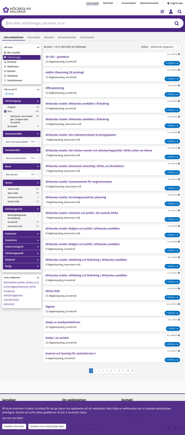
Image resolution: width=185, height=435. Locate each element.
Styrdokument (13, 80)
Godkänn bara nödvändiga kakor (47, 426)
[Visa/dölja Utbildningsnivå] (37, 209)
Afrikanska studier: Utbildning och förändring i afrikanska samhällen (86, 259)
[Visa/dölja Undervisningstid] (37, 247)
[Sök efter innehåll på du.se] (88, 23)
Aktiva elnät (53, 291)
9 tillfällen (172, 297)
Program (11, 107)
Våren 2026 (13, 193)
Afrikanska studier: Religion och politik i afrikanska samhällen (83, 228)
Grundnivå (12, 222)
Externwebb (92, 3)
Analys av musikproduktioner (63, 322)
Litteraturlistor (11, 299)
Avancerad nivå (15, 226)
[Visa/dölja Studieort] (37, 260)
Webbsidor (11, 66)
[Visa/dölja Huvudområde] (37, 150)
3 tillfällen (172, 313)
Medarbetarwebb (149, 3)
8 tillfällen (172, 344)
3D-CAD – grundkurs (57, 56)
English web (176, 3)
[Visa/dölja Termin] (37, 183)
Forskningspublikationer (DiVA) (20, 286)
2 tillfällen (172, 79)
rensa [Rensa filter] (9, 93)
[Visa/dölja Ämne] (37, 166)
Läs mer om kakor (12, 418)
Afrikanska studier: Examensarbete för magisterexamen (79, 181)
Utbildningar (12, 57)
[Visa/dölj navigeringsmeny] (162, 11)
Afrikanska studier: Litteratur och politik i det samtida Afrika (82, 213)
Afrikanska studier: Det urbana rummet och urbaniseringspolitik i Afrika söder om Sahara (99, 150)
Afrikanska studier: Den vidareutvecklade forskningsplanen (81, 134)
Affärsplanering (55, 88)
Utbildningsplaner (13, 295)
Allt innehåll (12, 52)
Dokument (9, 304)
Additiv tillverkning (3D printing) (65, 72)
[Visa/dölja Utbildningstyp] (37, 101)
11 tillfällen (172, 63)
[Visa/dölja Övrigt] (37, 266)
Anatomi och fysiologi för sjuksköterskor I (71, 353)
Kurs (10, 111)
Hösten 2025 (13, 189)
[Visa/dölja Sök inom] (21, 47)
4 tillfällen (172, 110)
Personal (10, 62)
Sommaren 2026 (15, 197)
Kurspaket (12, 126)
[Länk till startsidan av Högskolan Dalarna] (17, 10)
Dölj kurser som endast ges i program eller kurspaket (21, 119)
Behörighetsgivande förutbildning (17, 217)
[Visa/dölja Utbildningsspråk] (37, 253)
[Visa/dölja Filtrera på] (21, 89)
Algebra (50, 306)
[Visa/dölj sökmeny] (179, 11)
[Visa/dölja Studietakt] (37, 234)
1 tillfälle (173, 328)
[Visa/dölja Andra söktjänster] (21, 277)
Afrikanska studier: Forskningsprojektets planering (76, 197)
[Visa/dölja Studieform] (37, 240)
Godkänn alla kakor (14, 426)
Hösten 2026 (13, 201)
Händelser (11, 75)
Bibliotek (108, 3)
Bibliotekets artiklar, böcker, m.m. (21, 282)
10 (128, 371)
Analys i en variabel (57, 337)
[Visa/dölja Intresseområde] (37, 134)
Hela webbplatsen (13, 37)
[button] (21, 142)
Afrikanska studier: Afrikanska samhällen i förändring (77, 103)
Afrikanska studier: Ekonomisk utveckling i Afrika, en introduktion (85, 166)
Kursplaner (9, 291)
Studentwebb (129, 3)
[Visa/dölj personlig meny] (171, 11)
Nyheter (10, 71)
